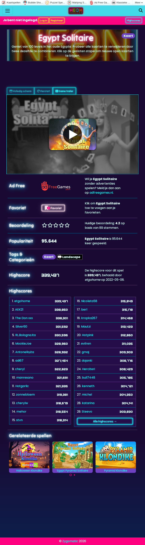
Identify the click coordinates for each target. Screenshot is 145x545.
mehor (21, 411)
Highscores (133, 20)
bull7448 (88, 377)
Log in (43, 20)
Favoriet (53, 208)
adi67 (19, 360)
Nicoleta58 (89, 301)
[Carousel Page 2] (74, 475)
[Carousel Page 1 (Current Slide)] (70, 475)
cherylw (22, 403)
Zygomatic (70, 541)
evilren (86, 343)
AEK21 (19, 309)
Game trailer (64, 91)
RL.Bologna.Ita (25, 335)
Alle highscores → (105, 421)
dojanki (87, 360)
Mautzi (86, 326)
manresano (24, 377)
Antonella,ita (24, 352)
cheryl (20, 369)
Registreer (57, 20)
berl (84, 309)
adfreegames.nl (101, 192)
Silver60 (21, 326)
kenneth (88, 386)
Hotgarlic (22, 386)
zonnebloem (25, 394)
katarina (88, 403)
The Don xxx (24, 318)
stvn (19, 420)
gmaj (85, 352)
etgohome (22, 301)
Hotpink (87, 335)
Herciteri (88, 369)
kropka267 (89, 318)
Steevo (87, 411)
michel (87, 394)
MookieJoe (23, 343)
